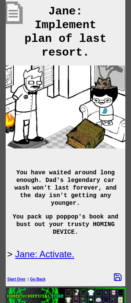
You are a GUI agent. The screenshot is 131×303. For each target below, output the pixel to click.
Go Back (38, 279)
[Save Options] (117, 277)
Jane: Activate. (44, 254)
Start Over (16, 279)
